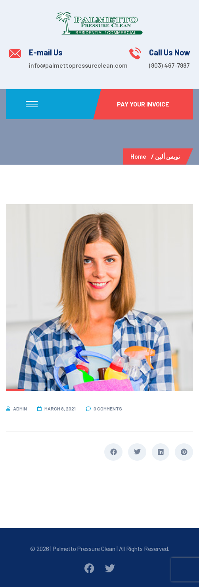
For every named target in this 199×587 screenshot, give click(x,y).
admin (20, 408)
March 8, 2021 (60, 408)
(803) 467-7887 (169, 65)
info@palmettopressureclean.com (78, 65)
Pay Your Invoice (143, 104)
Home (139, 156)
